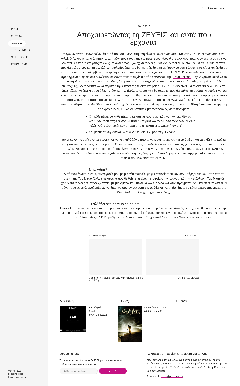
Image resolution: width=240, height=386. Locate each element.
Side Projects (21, 57)
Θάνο (182, 217)
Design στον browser (188, 278)
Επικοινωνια (19, 64)
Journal (17, 43)
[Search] (202, 8)
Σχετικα (16, 36)
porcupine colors (24, 10)
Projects (18, 29)
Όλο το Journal (216, 8)
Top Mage (85, 178)
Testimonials (20, 50)
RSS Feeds (62, 8)
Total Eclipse (181, 77)
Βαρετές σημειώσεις (17, 377)
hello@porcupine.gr (172, 376)
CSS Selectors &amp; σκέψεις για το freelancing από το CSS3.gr (116, 279)
